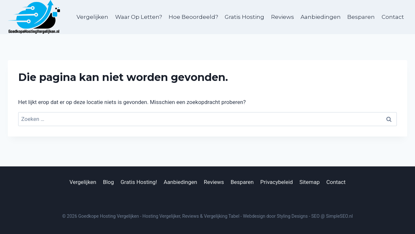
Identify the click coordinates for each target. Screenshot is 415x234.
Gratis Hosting (244, 17)
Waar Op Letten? (138, 17)
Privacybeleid (276, 182)
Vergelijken (92, 17)
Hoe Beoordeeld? (193, 17)
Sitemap (310, 182)
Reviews (282, 17)
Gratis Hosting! (139, 182)
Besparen (361, 17)
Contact (393, 17)
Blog (108, 182)
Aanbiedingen (321, 17)
